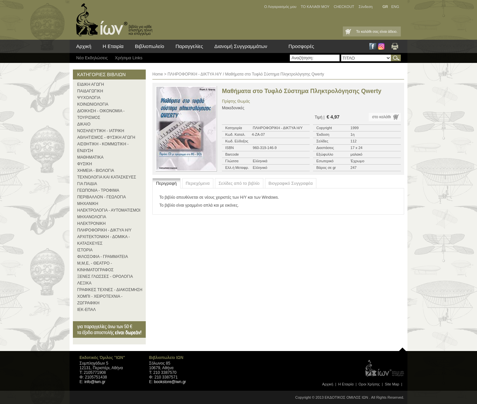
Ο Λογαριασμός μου (280, 7)
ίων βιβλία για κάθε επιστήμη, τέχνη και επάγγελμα (112, 20)
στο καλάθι (381, 117)
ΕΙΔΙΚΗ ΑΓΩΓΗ (90, 84)
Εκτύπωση (394, 46)
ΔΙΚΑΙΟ (83, 124)
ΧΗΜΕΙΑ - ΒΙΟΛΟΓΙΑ (95, 170)
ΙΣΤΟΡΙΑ (85, 250)
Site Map (392, 384)
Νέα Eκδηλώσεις (92, 57)
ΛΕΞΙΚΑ (84, 283)
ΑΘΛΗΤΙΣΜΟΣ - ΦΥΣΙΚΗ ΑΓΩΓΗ (106, 137)
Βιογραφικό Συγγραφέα (291, 183)
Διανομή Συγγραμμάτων (240, 46)
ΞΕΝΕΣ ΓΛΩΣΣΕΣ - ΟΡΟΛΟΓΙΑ (105, 276)
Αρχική (83, 46)
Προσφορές (301, 46)
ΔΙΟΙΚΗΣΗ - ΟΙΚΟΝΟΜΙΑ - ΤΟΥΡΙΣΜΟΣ (101, 114)
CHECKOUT (344, 7)
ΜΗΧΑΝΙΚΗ (87, 203)
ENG (395, 7)
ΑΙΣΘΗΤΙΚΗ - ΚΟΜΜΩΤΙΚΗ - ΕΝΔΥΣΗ (103, 147)
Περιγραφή (166, 183)
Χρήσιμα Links (128, 57)
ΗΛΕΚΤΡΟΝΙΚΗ (91, 223)
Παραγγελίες (189, 46)
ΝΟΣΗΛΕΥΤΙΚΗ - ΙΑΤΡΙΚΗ (100, 130)
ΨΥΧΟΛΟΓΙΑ (88, 97)
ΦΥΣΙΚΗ (84, 164)
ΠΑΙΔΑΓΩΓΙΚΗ (90, 91)
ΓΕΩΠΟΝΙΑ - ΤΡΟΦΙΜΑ (98, 190)
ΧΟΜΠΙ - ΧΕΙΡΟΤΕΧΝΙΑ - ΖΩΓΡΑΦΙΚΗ (100, 299)
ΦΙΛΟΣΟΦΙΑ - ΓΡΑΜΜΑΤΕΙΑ (102, 256)
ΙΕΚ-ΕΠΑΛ (86, 309)
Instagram (381, 46)
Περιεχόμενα (198, 183)
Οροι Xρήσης (369, 384)
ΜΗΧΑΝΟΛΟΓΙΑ (91, 217)
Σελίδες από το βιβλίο (239, 183)
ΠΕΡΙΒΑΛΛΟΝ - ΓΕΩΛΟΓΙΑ (101, 197)
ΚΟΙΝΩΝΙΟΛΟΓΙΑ (92, 104)
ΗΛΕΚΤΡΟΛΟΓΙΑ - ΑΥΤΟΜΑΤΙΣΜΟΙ (108, 210)
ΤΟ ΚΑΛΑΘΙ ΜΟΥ (315, 7)
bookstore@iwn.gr (170, 381)
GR (385, 7)
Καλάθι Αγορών (348, 31)
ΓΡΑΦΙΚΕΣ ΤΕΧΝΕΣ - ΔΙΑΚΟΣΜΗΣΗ (109, 289)
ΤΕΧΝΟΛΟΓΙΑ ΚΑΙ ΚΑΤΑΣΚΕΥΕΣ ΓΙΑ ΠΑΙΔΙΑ (106, 180)
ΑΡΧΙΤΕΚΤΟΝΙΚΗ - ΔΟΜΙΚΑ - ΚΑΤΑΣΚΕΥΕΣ (103, 240)
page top (402, 347)
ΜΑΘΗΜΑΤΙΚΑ (90, 157)
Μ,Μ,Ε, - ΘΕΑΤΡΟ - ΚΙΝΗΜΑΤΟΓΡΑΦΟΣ (95, 266)
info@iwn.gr (95, 381)
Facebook (372, 46)
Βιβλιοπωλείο (149, 46)
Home (157, 74)
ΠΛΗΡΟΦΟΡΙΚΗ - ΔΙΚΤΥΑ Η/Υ (104, 230)
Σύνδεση (365, 7)
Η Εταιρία (113, 46)
